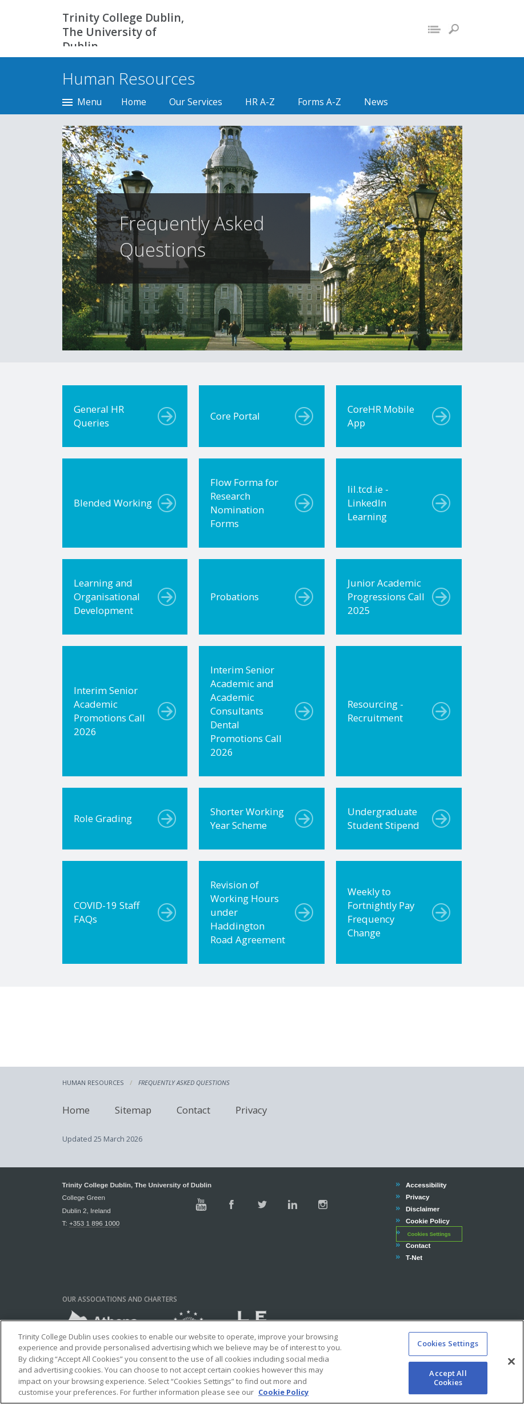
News (376, 101)
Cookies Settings (429, 1234)
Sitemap (133, 1109)
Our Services (195, 101)
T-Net (413, 1257)
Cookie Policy (427, 1220)
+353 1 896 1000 (94, 1223)
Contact (193, 1109)
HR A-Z (260, 101)
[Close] (511, 1374)
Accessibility (426, 1184)
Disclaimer (422, 1208)
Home (133, 101)
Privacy (251, 1109)
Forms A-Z (319, 101)
